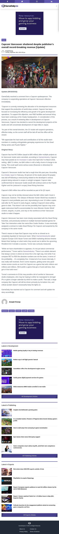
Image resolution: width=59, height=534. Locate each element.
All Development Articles (29, 396)
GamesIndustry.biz (43, 236)
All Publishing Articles (29, 456)
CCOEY (18, 311)
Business (5, 311)
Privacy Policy (23, 531)
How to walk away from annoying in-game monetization (30, 428)
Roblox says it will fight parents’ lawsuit (25, 359)
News (3, 40)
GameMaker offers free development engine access (29, 368)
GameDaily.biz (22, 525)
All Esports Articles (29, 515)
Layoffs (25, 311)
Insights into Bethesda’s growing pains (25, 410)
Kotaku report (10, 175)
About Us (22, 529)
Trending (31, 311)
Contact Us (33, 529)
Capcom (11, 311)
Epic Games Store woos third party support (26, 437)
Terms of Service (35, 531)
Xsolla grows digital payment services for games (28, 377)
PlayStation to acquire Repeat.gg (23, 478)
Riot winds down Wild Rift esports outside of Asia (28, 469)
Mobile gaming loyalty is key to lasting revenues (28, 350)
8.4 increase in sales (24, 160)
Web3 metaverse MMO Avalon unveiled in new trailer (29, 386)
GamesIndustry (44, 157)
